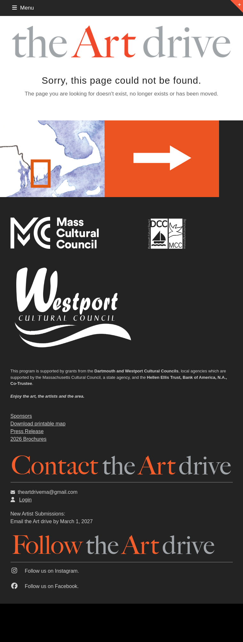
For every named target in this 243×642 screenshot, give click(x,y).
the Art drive (38, 521)
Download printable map (38, 423)
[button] (23, 7)
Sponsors (21, 416)
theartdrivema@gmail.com (48, 492)
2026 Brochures (29, 439)
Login (25, 499)
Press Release (27, 431)
